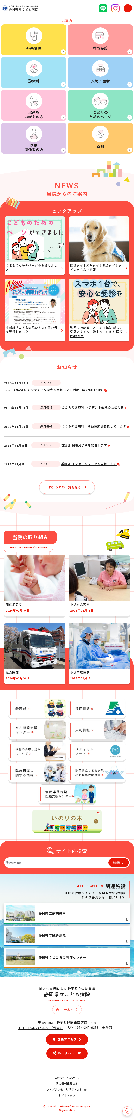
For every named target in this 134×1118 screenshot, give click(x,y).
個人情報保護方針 (67, 1083)
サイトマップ (67, 1095)
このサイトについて (67, 1078)
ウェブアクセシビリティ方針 (67, 1089)
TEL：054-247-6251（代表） (40, 1027)
